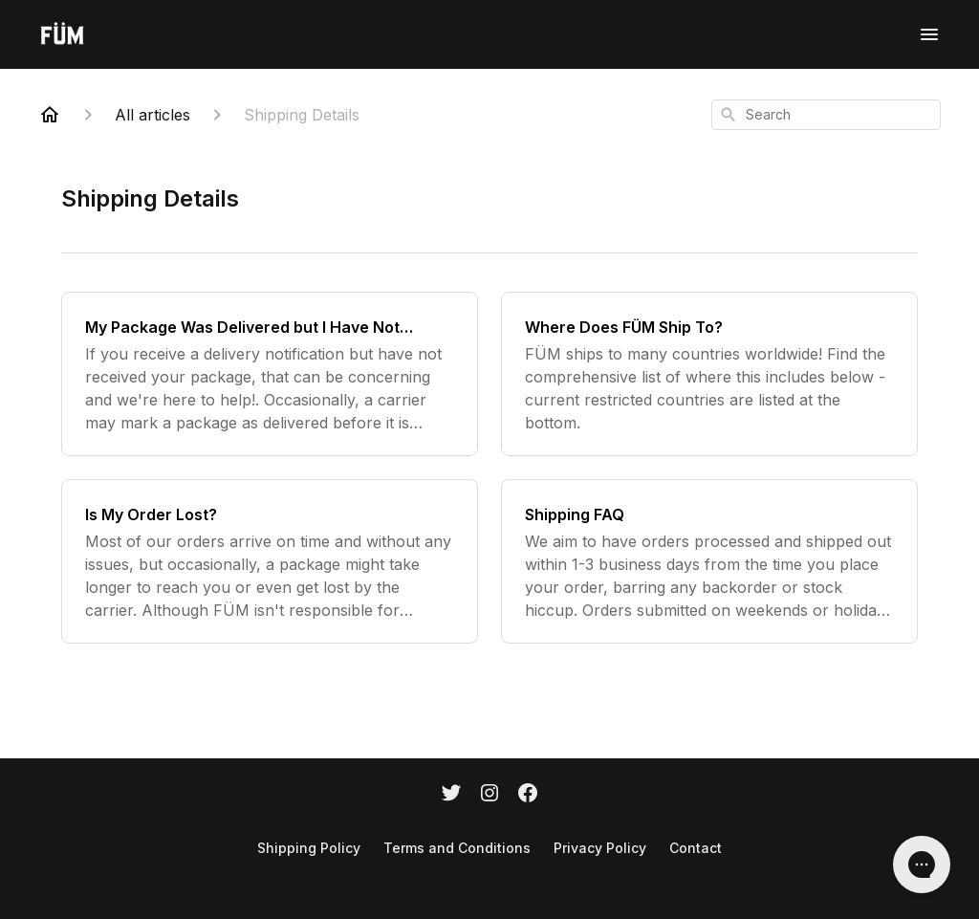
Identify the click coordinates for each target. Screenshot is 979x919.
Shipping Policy (308, 848)
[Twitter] (451, 794)
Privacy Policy (600, 848)
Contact (695, 848)
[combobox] (826, 114)
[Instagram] (489, 794)
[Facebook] (527, 794)
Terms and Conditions (457, 848)
